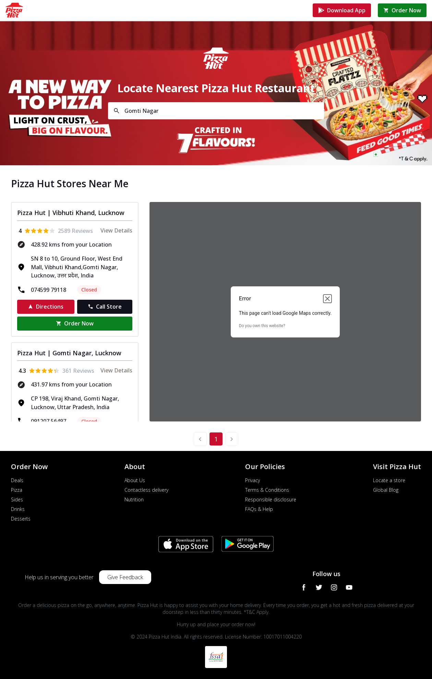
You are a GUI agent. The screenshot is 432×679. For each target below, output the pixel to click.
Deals (17, 480)
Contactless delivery (146, 490)
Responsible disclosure (270, 499)
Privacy (252, 480)
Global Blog (385, 490)
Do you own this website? (262, 325)
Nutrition (134, 499)
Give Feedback (125, 577)
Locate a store (389, 480)
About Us (134, 480)
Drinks (18, 509)
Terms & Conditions (267, 490)
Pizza (16, 490)
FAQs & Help (259, 509)
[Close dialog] (327, 299)
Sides (17, 499)
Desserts (21, 518)
